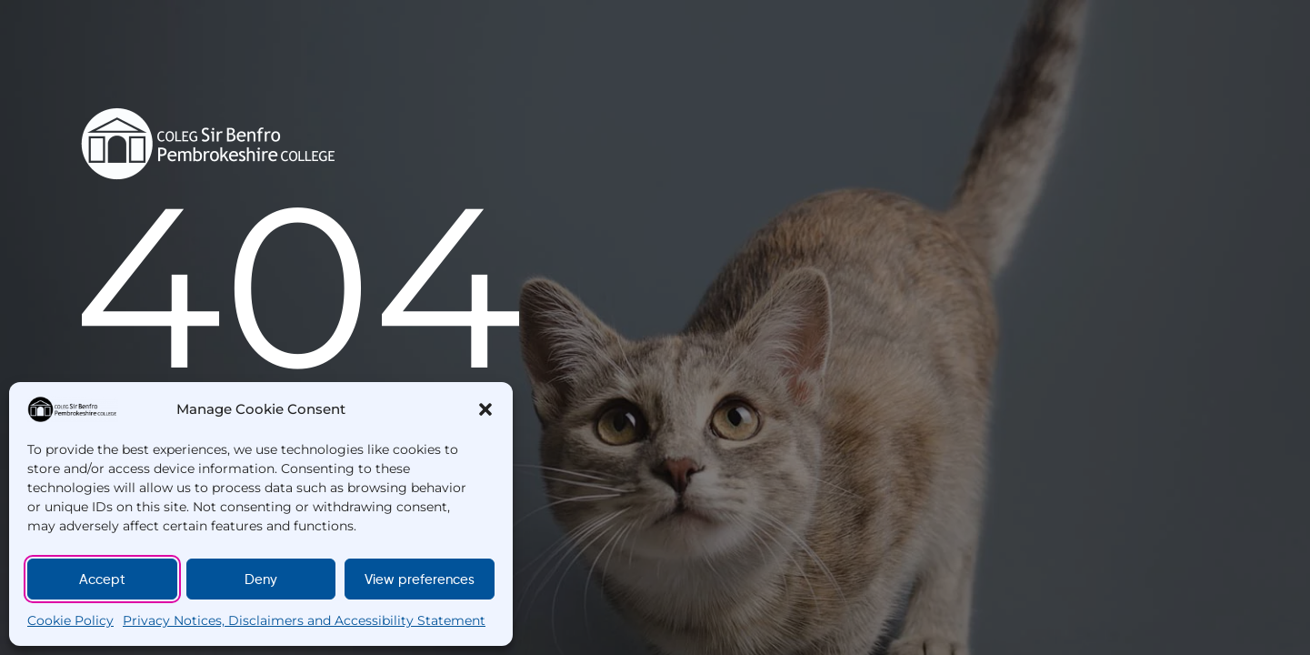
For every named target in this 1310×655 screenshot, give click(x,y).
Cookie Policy (70, 620)
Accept (102, 579)
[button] (485, 409)
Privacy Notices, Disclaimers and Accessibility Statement (304, 620)
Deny (261, 579)
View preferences (420, 579)
